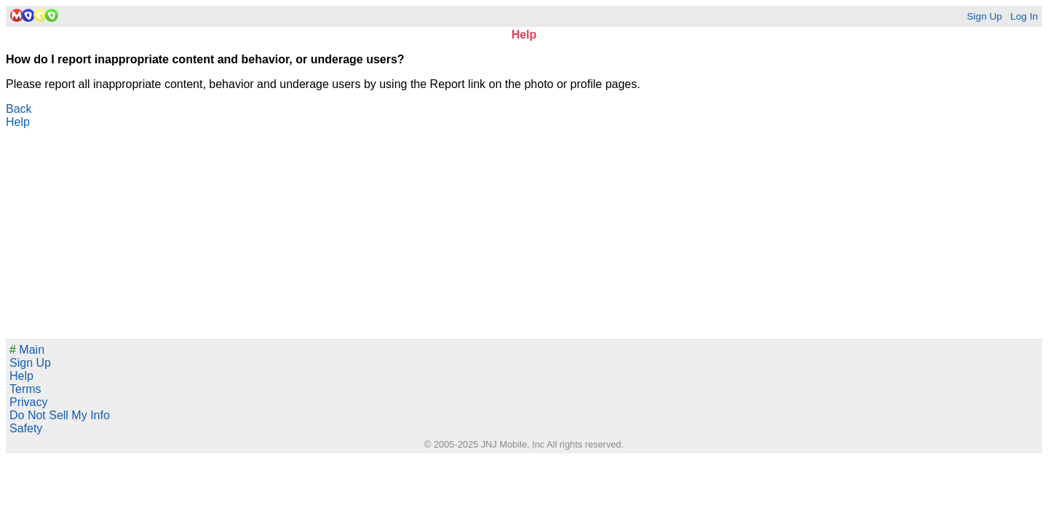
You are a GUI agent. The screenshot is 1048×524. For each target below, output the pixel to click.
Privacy (28, 402)
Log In (1024, 16)
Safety (25, 428)
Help (18, 122)
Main (26, 350)
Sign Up (983, 16)
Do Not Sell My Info (59, 415)
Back (19, 109)
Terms (25, 389)
